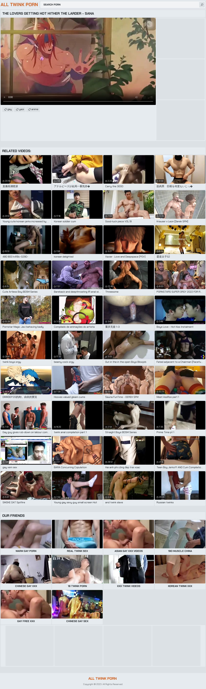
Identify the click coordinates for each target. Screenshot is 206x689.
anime (34, 109)
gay (9, 109)
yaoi (21, 109)
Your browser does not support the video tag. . (78, 61)
